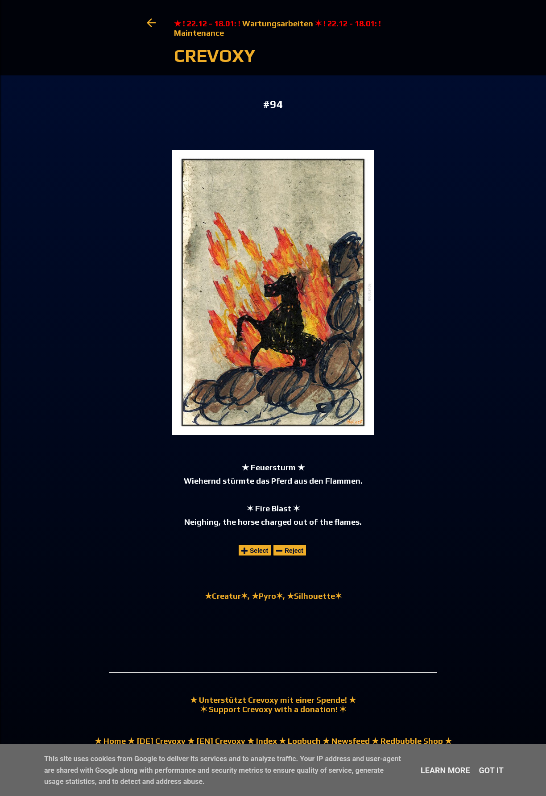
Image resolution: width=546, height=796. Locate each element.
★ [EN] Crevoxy (215, 741)
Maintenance (199, 32)
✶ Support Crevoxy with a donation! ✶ (273, 709)
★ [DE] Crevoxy (156, 741)
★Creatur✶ (226, 596)
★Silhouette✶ (314, 596)
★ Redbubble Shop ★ (411, 741)
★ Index (261, 741)
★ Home (110, 741)
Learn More (445, 770)
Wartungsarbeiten (277, 23)
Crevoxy (215, 56)
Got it (491, 770)
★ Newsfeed (346, 741)
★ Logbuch (300, 741)
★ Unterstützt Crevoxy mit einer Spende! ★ (273, 700)
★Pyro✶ (267, 596)
